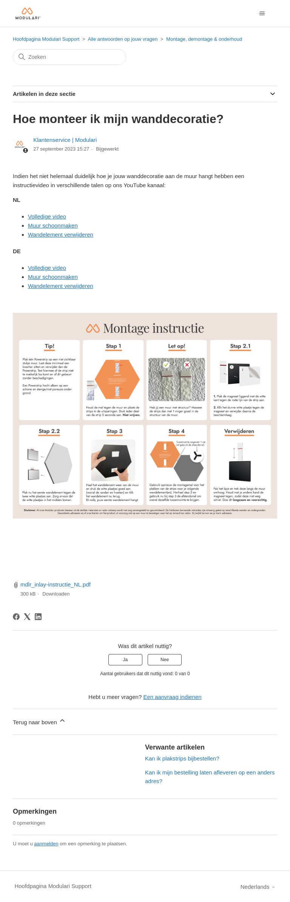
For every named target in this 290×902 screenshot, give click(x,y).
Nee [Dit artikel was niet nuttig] (164, 659)
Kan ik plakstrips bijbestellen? (182, 758)
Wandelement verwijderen (60, 234)
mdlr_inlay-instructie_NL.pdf (55, 584)
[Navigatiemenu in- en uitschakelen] (262, 14)
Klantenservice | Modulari (65, 140)
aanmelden (46, 844)
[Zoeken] (69, 57)
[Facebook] (16, 616)
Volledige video (47, 216)
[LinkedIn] (38, 616)
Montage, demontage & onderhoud (204, 39)
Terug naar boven (39, 721)
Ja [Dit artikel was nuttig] (125, 659)
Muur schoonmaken (53, 225)
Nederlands (258, 887)
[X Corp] (27, 616)
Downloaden (55, 594)
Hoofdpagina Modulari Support (46, 39)
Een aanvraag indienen (172, 697)
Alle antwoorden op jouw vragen (122, 39)
